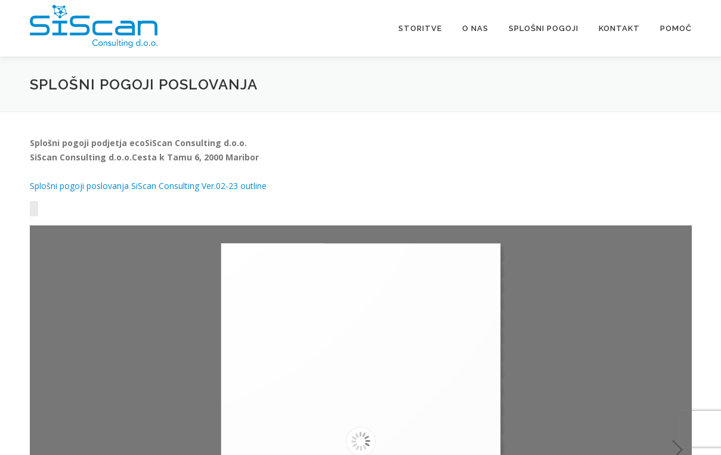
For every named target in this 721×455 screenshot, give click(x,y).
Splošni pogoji (543, 28)
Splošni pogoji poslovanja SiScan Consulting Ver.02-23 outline (148, 185)
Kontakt (619, 28)
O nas (475, 28)
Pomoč (676, 28)
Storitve (420, 28)
